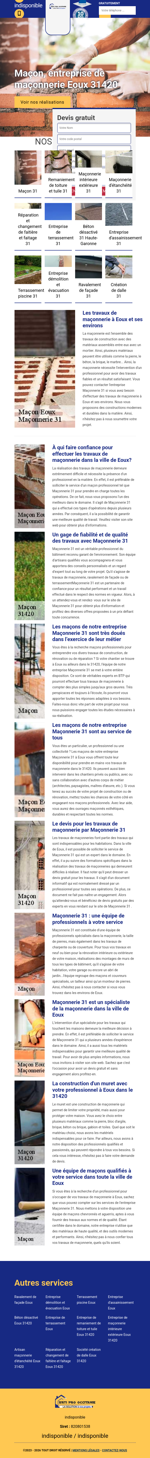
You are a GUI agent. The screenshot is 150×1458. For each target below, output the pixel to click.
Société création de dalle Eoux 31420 (89, 1355)
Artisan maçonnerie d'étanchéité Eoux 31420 (27, 1358)
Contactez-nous (114, 1450)
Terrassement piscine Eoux (87, 1299)
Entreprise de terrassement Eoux (55, 1323)
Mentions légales (86, 1450)
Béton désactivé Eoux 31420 (26, 1320)
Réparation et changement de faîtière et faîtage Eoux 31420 (58, 1358)
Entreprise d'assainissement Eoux (121, 1302)
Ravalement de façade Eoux (25, 1299)
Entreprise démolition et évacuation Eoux (58, 1302)
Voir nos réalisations (42, 102)
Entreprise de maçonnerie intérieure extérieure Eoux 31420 (119, 1329)
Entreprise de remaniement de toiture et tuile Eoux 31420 (89, 1326)
